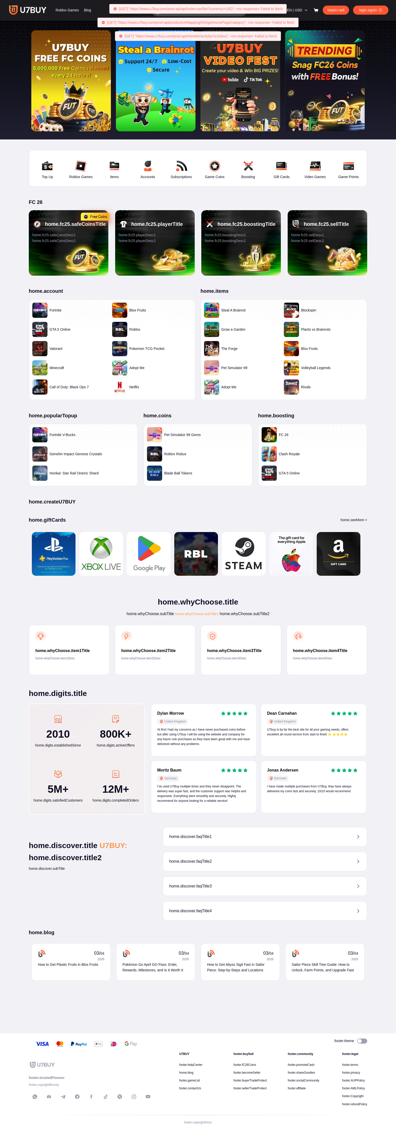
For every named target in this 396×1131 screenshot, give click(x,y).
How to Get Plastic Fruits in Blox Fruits (68, 1010)
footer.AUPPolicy (353, 1080)
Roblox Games (93, 10)
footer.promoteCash (301, 1065)
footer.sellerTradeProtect (250, 1088)
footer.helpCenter (191, 1065)
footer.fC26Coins (245, 1065)
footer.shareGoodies (301, 1072)
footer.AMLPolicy (353, 1088)
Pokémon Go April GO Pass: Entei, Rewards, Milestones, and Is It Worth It (152, 1013)
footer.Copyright (353, 1096)
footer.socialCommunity (303, 1080)
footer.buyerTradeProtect (250, 1080)
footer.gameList (189, 1080)
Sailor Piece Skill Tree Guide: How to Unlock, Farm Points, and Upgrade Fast (323, 1013)
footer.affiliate (297, 1088)
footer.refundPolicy (354, 1104)
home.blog (186, 1072)
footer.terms (350, 1065)
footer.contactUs (190, 1088)
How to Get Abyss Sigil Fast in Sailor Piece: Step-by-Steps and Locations (235, 1013)
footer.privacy (351, 1072)
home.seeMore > (354, 565)
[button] (265, 882)
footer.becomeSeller (247, 1072)
